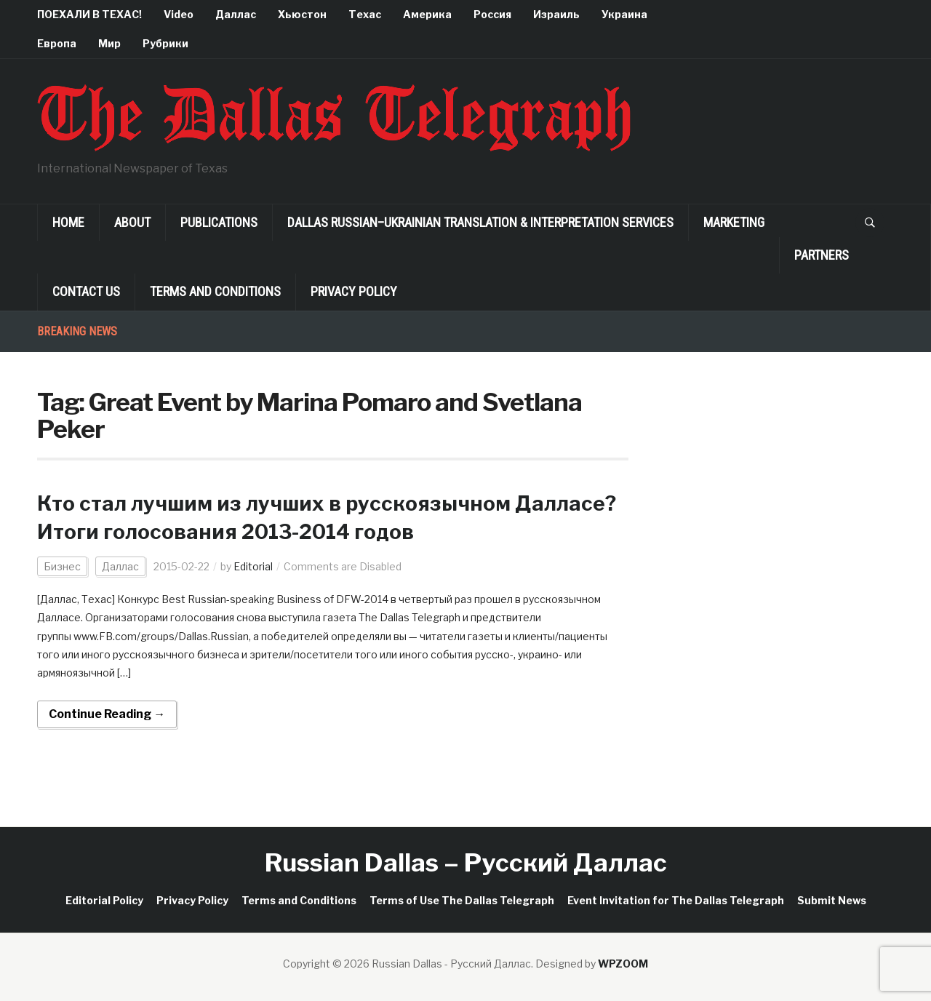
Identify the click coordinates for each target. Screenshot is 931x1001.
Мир (109, 43)
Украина (624, 14)
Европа (56, 43)
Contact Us (86, 291)
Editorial (253, 566)
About (132, 222)
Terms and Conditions (215, 291)
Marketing (733, 222)
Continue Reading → (107, 714)
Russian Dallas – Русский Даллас (466, 862)
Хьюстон (302, 14)
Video (178, 14)
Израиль (556, 14)
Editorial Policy (104, 900)
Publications (218, 222)
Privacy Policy (354, 291)
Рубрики (165, 43)
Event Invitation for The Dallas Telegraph (675, 900)
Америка (427, 14)
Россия (492, 14)
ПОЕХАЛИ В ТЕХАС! (89, 14)
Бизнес (62, 566)
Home (68, 222)
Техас (364, 14)
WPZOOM (623, 963)
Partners (821, 255)
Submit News (831, 900)
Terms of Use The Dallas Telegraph (461, 900)
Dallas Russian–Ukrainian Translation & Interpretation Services (480, 222)
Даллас (235, 14)
